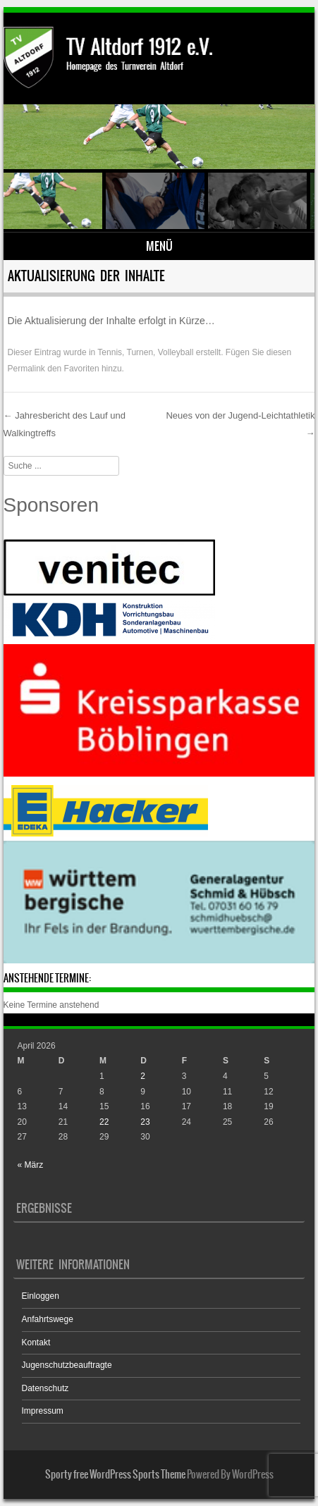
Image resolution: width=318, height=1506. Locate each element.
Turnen (140, 352)
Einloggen (40, 1296)
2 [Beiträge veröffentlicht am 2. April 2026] (142, 1076)
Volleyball (176, 352)
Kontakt (36, 1342)
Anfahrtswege (47, 1319)
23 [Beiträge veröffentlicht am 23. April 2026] (144, 1122)
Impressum (42, 1411)
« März (31, 1165)
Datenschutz (45, 1388)
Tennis (109, 352)
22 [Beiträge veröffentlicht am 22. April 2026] (104, 1122)
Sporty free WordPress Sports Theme (115, 1474)
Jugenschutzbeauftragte (67, 1365)
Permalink (26, 369)
